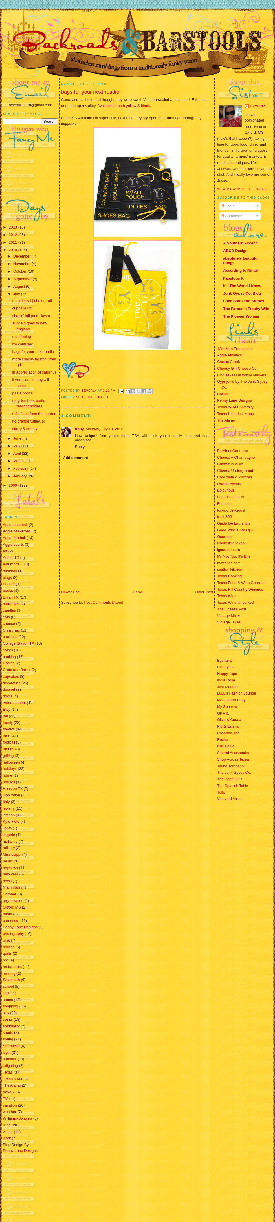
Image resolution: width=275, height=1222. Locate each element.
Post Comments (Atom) (103, 602)
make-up (10, 841)
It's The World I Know (242, 286)
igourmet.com (228, 549)
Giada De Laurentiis (233, 523)
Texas (8, 1072)
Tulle (221, 792)
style (7, 1052)
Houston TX (13, 788)
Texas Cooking (229, 576)
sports (8, 1032)
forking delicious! (231, 510)
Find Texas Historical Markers (241, 375)
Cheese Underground (235, 470)
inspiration (11, 795)
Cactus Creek (228, 362)
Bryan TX (11, 597)
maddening (21, 336)
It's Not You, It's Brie (234, 556)
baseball (10, 571)
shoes (8, 1000)
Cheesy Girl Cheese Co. (237, 368)
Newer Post (70, 592)
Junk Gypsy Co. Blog (242, 293)
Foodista (224, 503)
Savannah (11, 980)
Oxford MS (12, 907)
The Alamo (12, 1085)
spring (8, 1039)
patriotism (11, 920)
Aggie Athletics (229, 355)
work (7, 1138)
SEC (7, 993)
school (8, 986)
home (7, 775)
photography (13, 933)
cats (6, 617)
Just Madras (227, 687)
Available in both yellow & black (124, 106)
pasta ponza (22, 393)
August (19, 286)
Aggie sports (13, 544)
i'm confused (22, 344)
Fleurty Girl (226, 667)
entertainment (14, 703)
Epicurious (226, 490)
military (9, 848)
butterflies (11, 604)
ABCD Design (235, 251)
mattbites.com (229, 563)
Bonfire (9, 584)
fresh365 (224, 516)
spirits (8, 1019)
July (17, 294)
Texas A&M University (235, 407)
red (5, 960)
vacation (10, 1105)
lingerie (9, 835)
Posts (227, 206)
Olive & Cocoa (229, 719)
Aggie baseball (15, 525)
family (8, 722)
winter (8, 1131)
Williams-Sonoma (17, 1118)
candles (9, 610)
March (19, 461)
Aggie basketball (16, 531)
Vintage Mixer (228, 616)
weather (9, 1111)
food (6, 736)
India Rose (226, 680)
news (7, 881)
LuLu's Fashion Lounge (236, 693)
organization (13, 900)
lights (7, 828)
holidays (10, 768)
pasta (7, 914)
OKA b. (223, 713)
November (22, 264)
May (17, 446)
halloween (11, 762)
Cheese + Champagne (236, 457)
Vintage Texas (229, 622)
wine (7, 1125)
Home (138, 592)
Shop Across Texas (233, 759)
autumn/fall (12, 564)
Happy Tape (227, 673)
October (20, 271)
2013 (13, 227)
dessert (9, 689)
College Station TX (18, 643)
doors (7, 696)
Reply (80, 447)
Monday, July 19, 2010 (104, 429)
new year (10, 874)
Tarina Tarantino (230, 766)
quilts (7, 953)
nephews (10, 868)
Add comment (75, 458)
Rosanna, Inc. (228, 733)
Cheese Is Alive (230, 464)
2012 (13, 235)
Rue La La (225, 746)
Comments (232, 216)
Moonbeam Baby (231, 700)
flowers (9, 729)
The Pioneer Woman (241, 316)
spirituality (11, 1026)
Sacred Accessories (233, 752)
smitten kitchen (229, 569)
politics (8, 947)
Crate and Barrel (16, 670)
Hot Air (222, 394)
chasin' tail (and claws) (31, 315)
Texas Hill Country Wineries (240, 589)
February (21, 468)
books (8, 590)
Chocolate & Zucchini (235, 477)
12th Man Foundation (235, 349)
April (17, 453)
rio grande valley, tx (28, 421)
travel (7, 1092)
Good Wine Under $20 (235, 530)
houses (9, 782)
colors (8, 650)
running (9, 973)
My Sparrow (227, 706)
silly (6, 1013)
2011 (13, 242)
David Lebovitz (229, 484)
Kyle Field (11, 821)
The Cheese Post (231, 609)
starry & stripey (24, 429)
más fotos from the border (33, 413)
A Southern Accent (240, 243)
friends (8, 749)
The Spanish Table (232, 786)
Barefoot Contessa (232, 451)
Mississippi (12, 854)
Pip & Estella (228, 726)
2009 (13, 485)
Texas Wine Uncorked (235, 602)
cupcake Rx (22, 308)
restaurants (12, 966)
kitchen (9, 815)
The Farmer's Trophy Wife (246, 309)
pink (6, 940)
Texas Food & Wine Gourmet (241, 583)
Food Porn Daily (230, 497)
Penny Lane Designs (20, 927)
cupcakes (11, 676)
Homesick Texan (231, 543)
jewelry (8, 808)
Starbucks (11, 1046)
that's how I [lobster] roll (32, 300)
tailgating (10, 1065)
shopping (10, 1006)
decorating (12, 683)
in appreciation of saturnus (34, 372)
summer (9, 1059)
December (22, 256)
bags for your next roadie (33, 351)
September (23, 279)
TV (5, 1098)
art (5, 551)
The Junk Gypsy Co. (234, 772)
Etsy (6, 709)
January (20, 476)
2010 (13, 250)
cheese (9, 623)
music (8, 861)
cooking (9, 656)
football (9, 742)
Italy (6, 801)
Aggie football (14, 538)
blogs (7, 577)
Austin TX (11, 557)
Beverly (258, 106)
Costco (8, 663)
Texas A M (11, 1079)
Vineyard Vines (229, 799)
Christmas (11, 630)
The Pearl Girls (229, 779)
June (18, 438)
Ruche (222, 739)
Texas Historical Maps (235, 413)
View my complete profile (242, 189)
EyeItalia (224, 660)
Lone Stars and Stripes (243, 301)
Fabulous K (233, 278)
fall (5, 716)
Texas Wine (226, 596)
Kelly (79, 429)
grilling (8, 755)
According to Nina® (240, 270)
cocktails (10, 636)
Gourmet (224, 536)
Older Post (204, 592)
